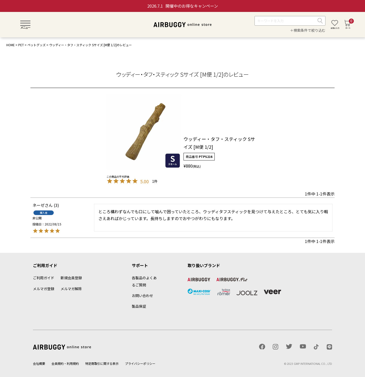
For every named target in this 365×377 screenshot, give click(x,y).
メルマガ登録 (43, 288)
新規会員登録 (71, 277)
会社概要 (39, 363)
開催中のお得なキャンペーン (182, 6)
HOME (10, 45)
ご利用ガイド (43, 277)
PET (21, 45)
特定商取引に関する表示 (102, 363)
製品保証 (139, 306)
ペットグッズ (36, 45)
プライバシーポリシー (140, 363)
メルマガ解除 (71, 288)
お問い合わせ (142, 295)
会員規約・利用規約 (65, 363)
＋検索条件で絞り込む (307, 30)
